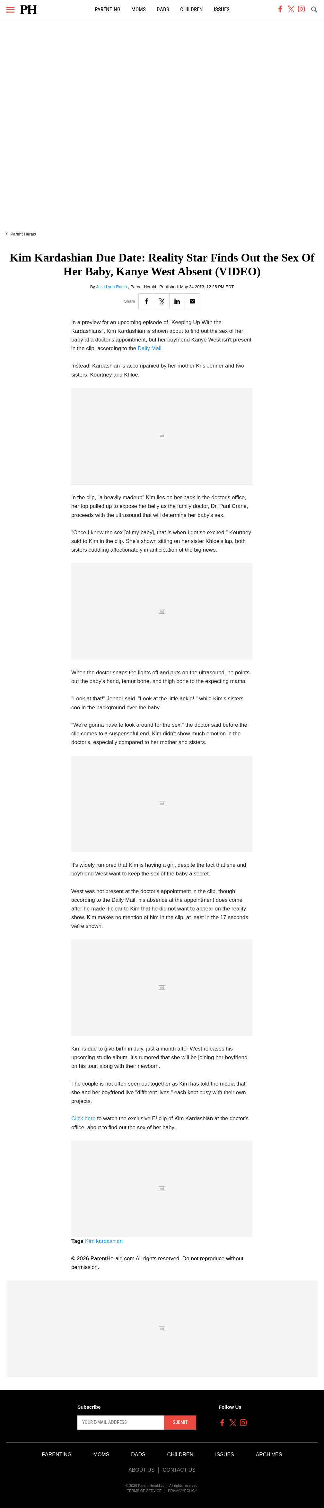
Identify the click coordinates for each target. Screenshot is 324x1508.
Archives (269, 1454)
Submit (180, 1422)
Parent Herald (23, 234)
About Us (141, 1470)
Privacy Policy (182, 1491)
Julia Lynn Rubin (112, 286)
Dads (163, 9)
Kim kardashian (104, 1241)
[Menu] (10, 10)
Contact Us (179, 1470)
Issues (222, 9)
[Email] (192, 301)
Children (191, 9)
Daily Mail (150, 348)
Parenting (107, 9)
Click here (83, 1118)
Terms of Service (144, 1491)
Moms (138, 9)
